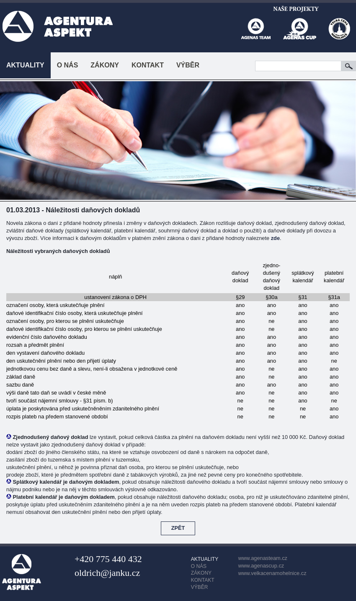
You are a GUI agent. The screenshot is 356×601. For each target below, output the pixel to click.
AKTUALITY (25, 65)
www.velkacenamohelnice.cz (272, 573)
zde (275, 238)
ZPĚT (178, 528)
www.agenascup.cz (261, 565)
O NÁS (67, 65)
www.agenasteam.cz (262, 558)
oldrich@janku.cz (107, 572)
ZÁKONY (104, 65)
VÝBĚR (187, 65)
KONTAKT (148, 65)
